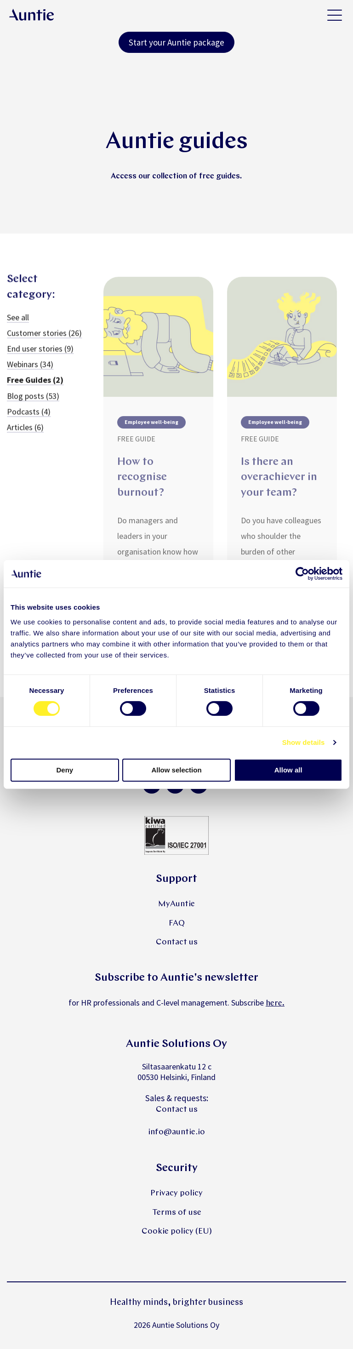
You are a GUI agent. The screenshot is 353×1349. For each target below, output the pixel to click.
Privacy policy (176, 1193)
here (274, 1003)
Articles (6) (25, 433)
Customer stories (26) (44, 338)
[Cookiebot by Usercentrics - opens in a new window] (302, 574)
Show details (303, 742)
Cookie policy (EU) (177, 1231)
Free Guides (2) (35, 386)
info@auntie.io (176, 1132)
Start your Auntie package (176, 42)
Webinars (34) (30, 370)
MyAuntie (176, 904)
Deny (64, 770)
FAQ (177, 923)
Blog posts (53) (33, 401)
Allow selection (176, 770)
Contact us (177, 942)
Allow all (288, 770)
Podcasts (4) (29, 417)
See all (18, 323)
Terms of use (176, 1212)
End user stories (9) (40, 354)
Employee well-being (151, 430)
